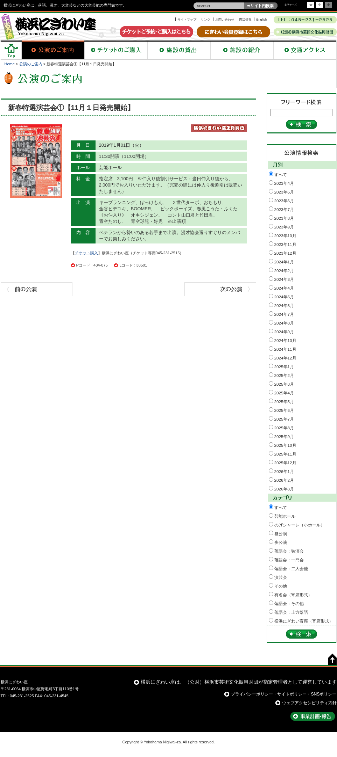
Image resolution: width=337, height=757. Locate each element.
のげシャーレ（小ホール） (299, 525)
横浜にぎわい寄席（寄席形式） (303, 621)
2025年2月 (284, 375)
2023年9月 (284, 227)
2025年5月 (284, 401)
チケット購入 (86, 253)
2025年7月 (284, 419)
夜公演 (280, 542)
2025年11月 (285, 454)
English (261, 19)
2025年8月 (284, 427)
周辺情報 (245, 19)
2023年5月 (284, 192)
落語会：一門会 (289, 560)
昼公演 (280, 533)
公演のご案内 (30, 64)
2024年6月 (284, 305)
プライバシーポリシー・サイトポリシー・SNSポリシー (283, 694)
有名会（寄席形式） (293, 594)
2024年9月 (284, 331)
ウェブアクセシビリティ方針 (309, 702)
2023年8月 (284, 218)
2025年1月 (284, 366)
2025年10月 (285, 445)
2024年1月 (284, 262)
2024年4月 (284, 288)
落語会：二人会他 (291, 568)
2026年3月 (284, 489)
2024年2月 (284, 270)
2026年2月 (284, 480)
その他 (280, 586)
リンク (205, 19)
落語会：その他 (289, 603)
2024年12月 (285, 358)
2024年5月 (284, 296)
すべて (280, 174)
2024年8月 (284, 323)
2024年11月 (285, 349)
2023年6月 (284, 200)
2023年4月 (284, 183)
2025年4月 (284, 393)
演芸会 (280, 577)
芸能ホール (284, 516)
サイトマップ (186, 19)
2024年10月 (285, 340)
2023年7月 (284, 209)
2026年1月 (284, 471)
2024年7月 (284, 314)
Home (10, 64)
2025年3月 (284, 384)
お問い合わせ (224, 19)
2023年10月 (285, 235)
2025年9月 (284, 436)
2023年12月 (285, 253)
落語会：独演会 (289, 551)
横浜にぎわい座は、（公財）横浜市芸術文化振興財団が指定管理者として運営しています (239, 682)
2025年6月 (284, 410)
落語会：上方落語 (291, 612)
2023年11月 (285, 244)
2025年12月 (285, 462)
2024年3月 (284, 279)
